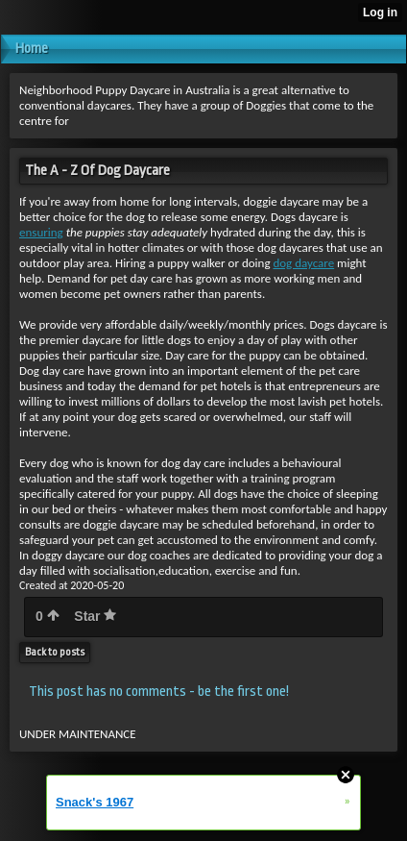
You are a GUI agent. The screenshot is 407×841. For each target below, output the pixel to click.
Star (95, 616)
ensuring (41, 232)
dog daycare (303, 263)
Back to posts (54, 652)
